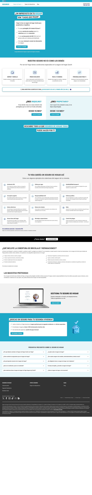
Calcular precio (5, 397)
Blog (38, 4)
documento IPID (19, 228)
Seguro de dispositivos (30, 4)
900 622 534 (86, 5)
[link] (22, 46)
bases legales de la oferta (58, 421)
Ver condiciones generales (8, 228)
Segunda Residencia (7, 399)
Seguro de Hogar (17, 4)
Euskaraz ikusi (5, 402)
